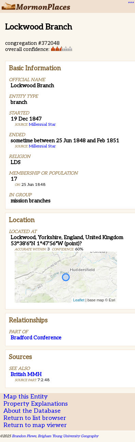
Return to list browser (34, 418)
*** (130, 4)
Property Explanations (35, 403)
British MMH (26, 374)
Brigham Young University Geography (68, 436)
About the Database (32, 410)
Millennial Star (42, 124)
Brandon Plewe (24, 436)
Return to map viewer (35, 425)
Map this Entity (25, 396)
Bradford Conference (36, 338)
